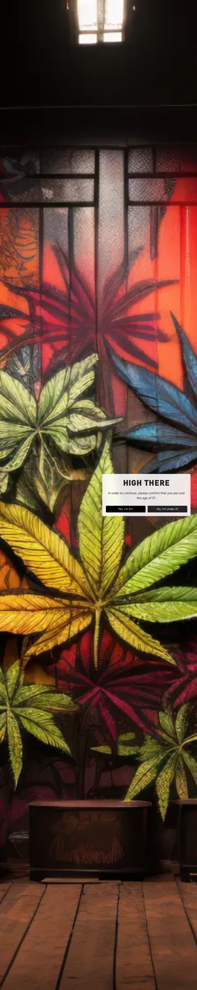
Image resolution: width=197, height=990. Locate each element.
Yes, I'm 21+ (125, 509)
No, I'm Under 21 (167, 509)
